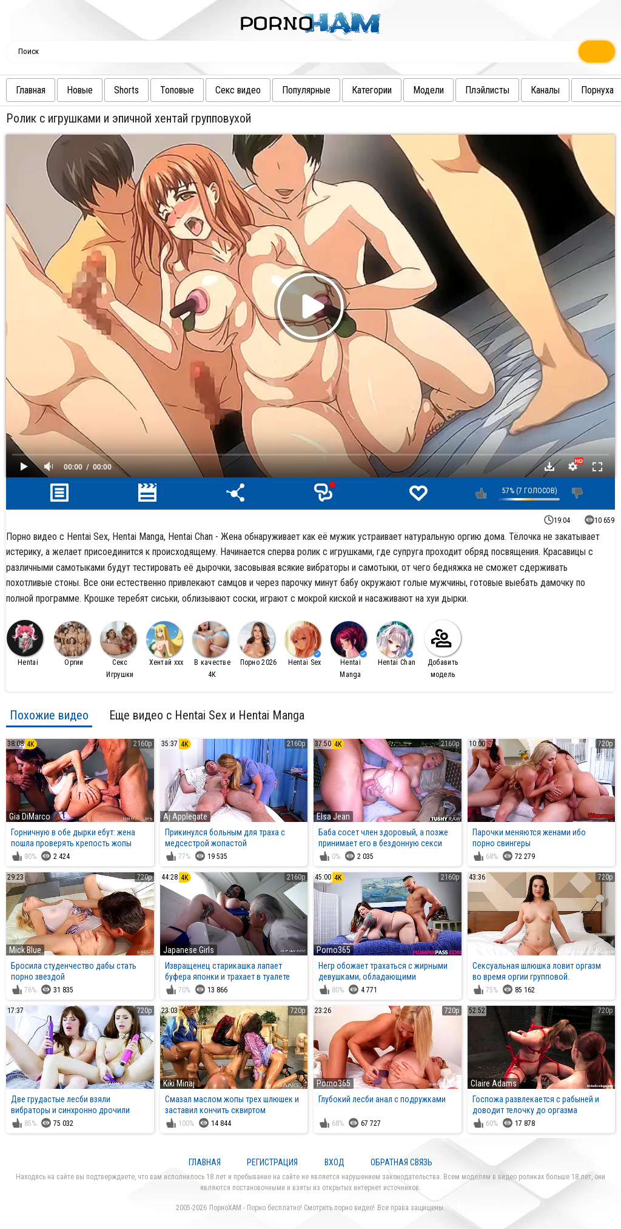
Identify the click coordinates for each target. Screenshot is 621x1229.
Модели (422, 90)
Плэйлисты (481, 90)
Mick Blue (25, 950)
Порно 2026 (257, 644)
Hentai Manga (349, 650)
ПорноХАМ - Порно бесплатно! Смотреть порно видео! (292, 1208)
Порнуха (591, 90)
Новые (74, 90)
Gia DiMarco (29, 816)
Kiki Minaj (179, 1083)
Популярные (300, 90)
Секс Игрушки (118, 650)
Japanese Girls (188, 950)
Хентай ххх (165, 644)
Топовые (171, 90)
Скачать (549, 466)
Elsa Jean (333, 816)
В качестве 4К (211, 650)
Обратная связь (401, 1162)
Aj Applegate (185, 816)
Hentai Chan (396, 644)
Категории (366, 90)
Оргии (72, 644)
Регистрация (272, 1162)
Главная (24, 90)
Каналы (539, 90)
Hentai (25, 643)
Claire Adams (494, 1083)
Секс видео (232, 90)
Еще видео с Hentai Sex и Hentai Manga (206, 715)
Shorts (120, 90)
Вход (334, 1162)
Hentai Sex (302, 644)
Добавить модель (443, 649)
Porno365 (334, 950)
